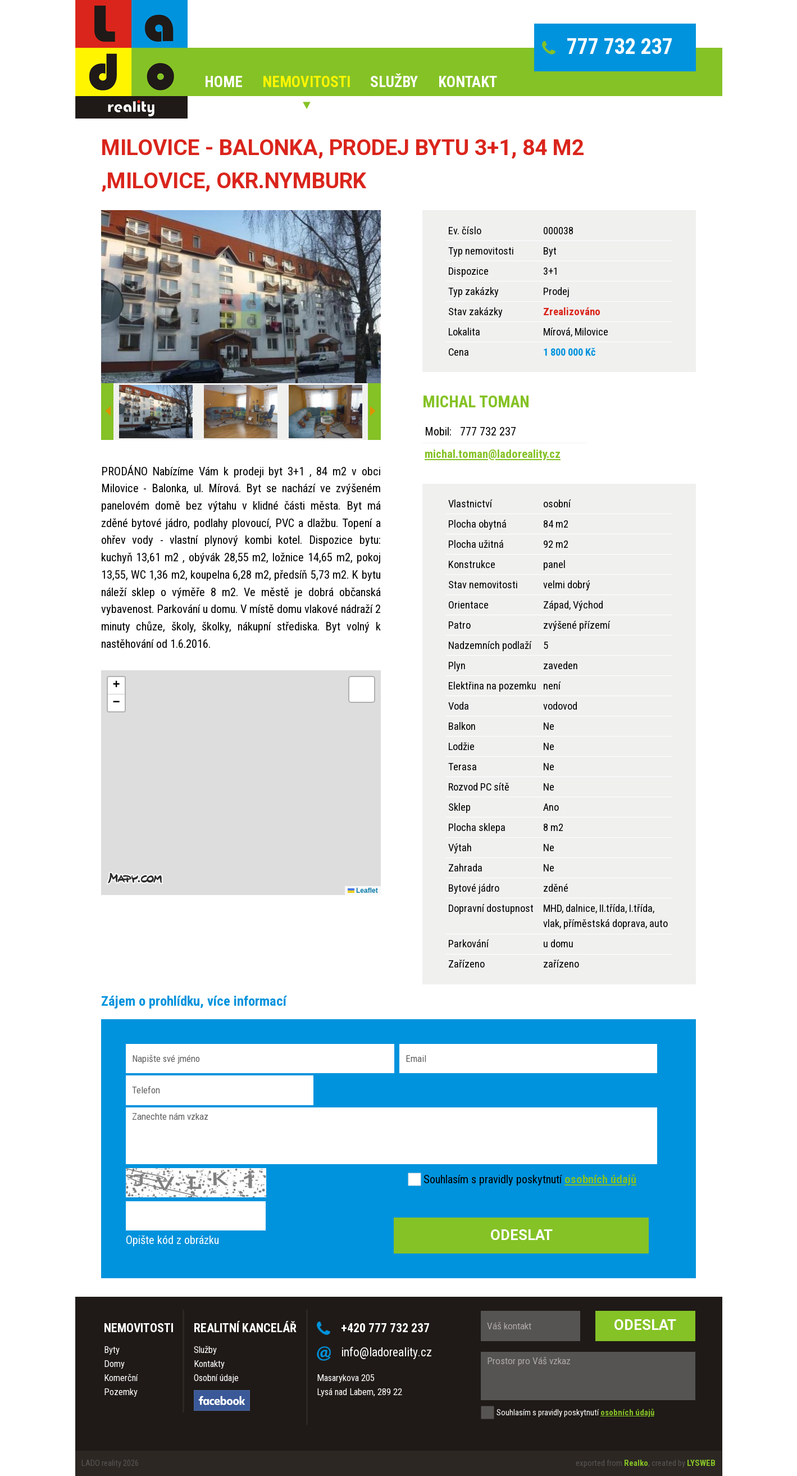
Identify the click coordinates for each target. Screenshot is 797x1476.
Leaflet (363, 890)
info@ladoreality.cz (386, 1352)
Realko (636, 1463)
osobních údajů (600, 1179)
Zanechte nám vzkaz (391, 1135)
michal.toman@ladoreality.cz (493, 454)
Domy (114, 1364)
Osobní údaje (216, 1378)
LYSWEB (701, 1463)
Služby (205, 1350)
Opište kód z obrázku (172, 1240)
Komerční (121, 1378)
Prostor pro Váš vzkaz (588, 1376)
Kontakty (209, 1364)
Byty (112, 1350)
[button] (116, 685)
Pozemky (121, 1392)
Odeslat (645, 1324)
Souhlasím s (449, 1179)
